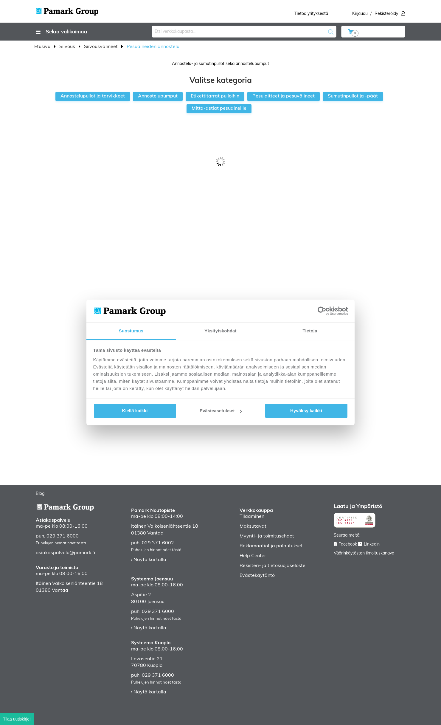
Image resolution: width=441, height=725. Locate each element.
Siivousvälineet (101, 46)
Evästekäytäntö (257, 575)
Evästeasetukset (221, 410)
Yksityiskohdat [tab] (220, 330)
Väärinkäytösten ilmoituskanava (364, 553)
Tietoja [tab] (310, 330)
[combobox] (244, 32)
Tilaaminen (252, 516)
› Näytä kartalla (148, 559)
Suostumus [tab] (131, 330)
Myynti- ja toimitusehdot (267, 536)
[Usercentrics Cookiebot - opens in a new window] (322, 310)
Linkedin (372, 544)
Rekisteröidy (386, 14)
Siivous (67, 46)
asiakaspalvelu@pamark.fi (65, 553)
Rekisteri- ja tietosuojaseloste (272, 565)
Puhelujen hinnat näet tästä (61, 543)
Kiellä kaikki (135, 410)
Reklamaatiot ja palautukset (271, 546)
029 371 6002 (158, 543)
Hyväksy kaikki (306, 410)
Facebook (347, 544)
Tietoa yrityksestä (311, 14)
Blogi (40, 494)
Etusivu (43, 46)
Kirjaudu (360, 14)
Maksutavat (253, 526)
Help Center (253, 556)
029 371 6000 (62, 536)
